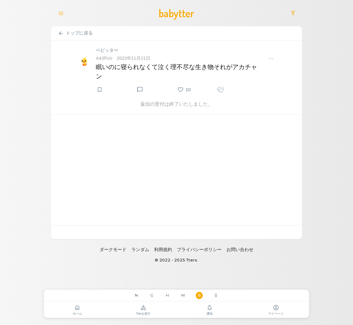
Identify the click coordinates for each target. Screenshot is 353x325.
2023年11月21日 (133, 58)
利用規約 (163, 249)
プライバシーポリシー (199, 249)
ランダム (140, 249)
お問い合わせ (239, 249)
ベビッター (107, 50)
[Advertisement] (176, 170)
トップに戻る (75, 33)
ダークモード (113, 249)
